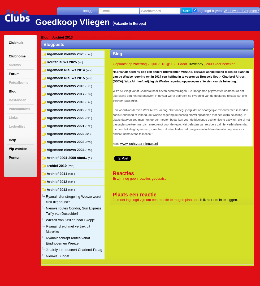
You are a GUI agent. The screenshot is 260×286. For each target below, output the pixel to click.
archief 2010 (57, 166)
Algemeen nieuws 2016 (66, 86)
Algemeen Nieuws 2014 (66, 70)
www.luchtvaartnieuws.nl (139, 144)
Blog (12, 91)
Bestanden (17, 100)
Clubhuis (16, 43)
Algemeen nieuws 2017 (66, 94)
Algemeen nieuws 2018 (66, 102)
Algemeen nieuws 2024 (66, 150)
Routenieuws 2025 (62, 62)
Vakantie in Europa (129, 24)
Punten (14, 157)
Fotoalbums (18, 83)
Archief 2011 (57, 174)
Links (13, 118)
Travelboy (195, 64)
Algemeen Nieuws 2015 (66, 78)
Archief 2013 (62, 37)
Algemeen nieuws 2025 (66, 54)
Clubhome (17, 56)
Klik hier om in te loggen (218, 200)
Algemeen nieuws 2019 (66, 110)
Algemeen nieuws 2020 (66, 118)
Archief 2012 (57, 182)
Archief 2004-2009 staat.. (67, 158)
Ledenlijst (17, 126)
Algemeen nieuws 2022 (66, 134)
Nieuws (15, 65)
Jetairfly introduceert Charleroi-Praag (74, 250)
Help (12, 140)
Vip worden (18, 149)
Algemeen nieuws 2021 (66, 126)
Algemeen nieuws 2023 (66, 142)
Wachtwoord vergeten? (241, 11)
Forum (14, 74)
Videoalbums (19, 109)
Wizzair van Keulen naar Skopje (70, 220)
